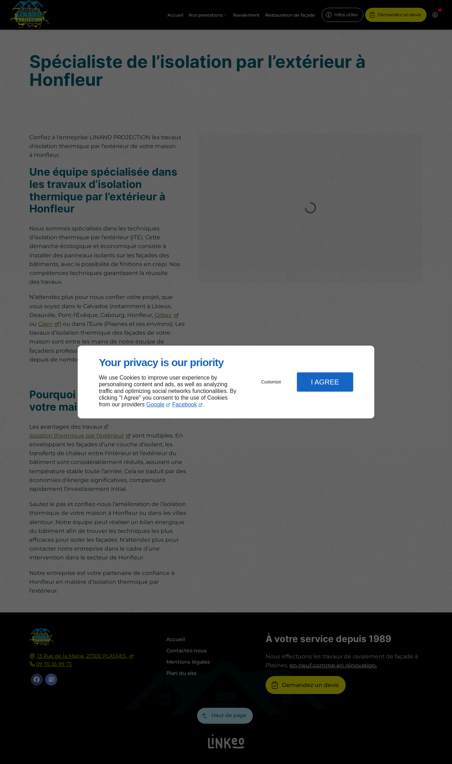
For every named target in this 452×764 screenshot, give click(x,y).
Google (155, 404)
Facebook (184, 404)
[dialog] (226, 382)
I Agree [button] (325, 382)
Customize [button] (271, 382)
